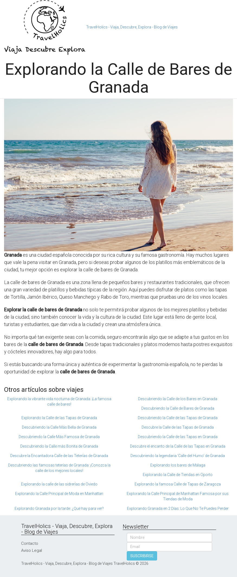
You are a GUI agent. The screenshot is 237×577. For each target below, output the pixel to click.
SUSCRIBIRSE (142, 556)
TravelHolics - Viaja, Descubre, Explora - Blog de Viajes (132, 27)
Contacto (29, 543)
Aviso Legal (31, 550)
